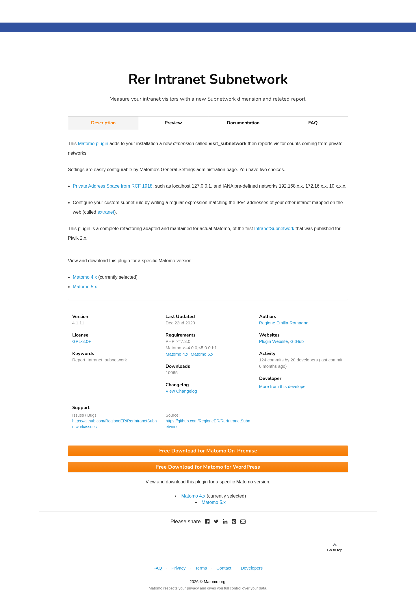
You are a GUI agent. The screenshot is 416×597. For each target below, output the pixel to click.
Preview (173, 123)
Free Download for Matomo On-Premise (208, 450)
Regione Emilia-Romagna (284, 322)
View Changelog (181, 391)
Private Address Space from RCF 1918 (113, 186)
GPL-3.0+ (81, 341)
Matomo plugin (93, 143)
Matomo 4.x (85, 277)
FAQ (313, 123)
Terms (201, 567)
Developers (252, 567)
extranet (105, 212)
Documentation (243, 123)
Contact (223, 567)
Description (103, 123)
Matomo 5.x (85, 286)
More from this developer (283, 386)
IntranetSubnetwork (274, 228)
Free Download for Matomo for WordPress (208, 466)
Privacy (178, 567)
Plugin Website (273, 341)
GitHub (297, 341)
